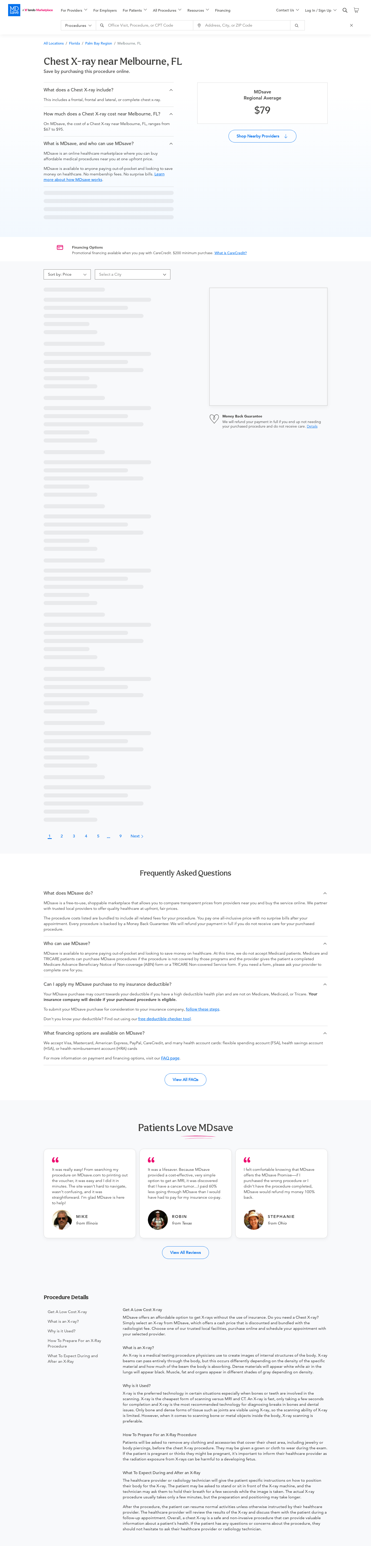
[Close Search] (352, 25)
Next (137, 836)
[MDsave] (30, 10)
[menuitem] (74, 10)
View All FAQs (185, 1079)
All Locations (54, 43)
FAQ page (170, 1058)
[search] (345, 10)
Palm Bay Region (98, 43)
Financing (223, 10)
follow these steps (202, 1009)
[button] (109, 90)
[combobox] (145, 25)
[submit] (297, 25)
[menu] (160, 10)
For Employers (105, 10)
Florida (74, 43)
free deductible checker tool (164, 1018)
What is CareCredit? (231, 253)
